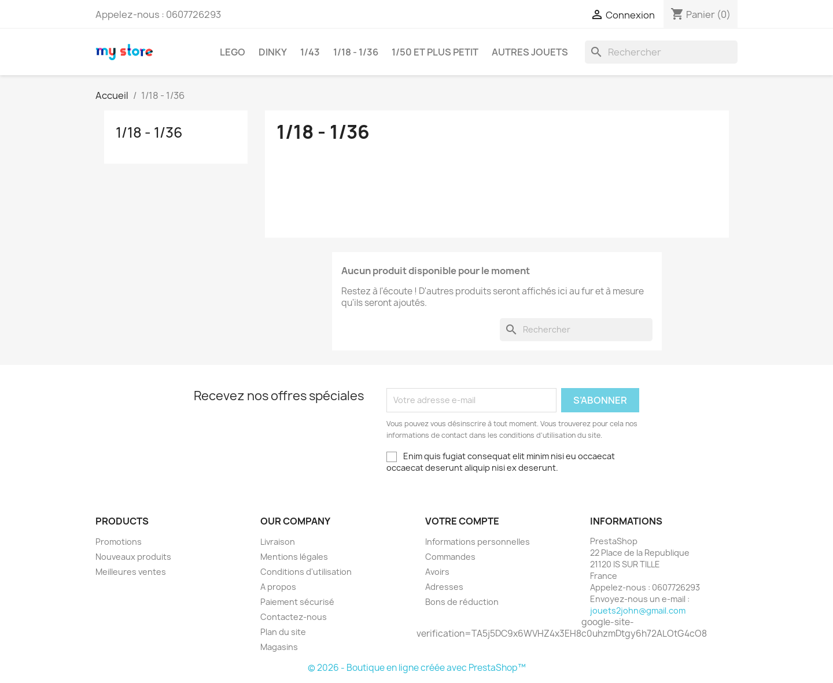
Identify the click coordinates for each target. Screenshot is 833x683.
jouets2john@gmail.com (637, 610)
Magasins (279, 646)
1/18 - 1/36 (355, 52)
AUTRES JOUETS (530, 52)
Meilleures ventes (130, 571)
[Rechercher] (661, 52)
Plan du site (283, 631)
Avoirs (437, 571)
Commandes (450, 556)
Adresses (444, 586)
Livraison (277, 541)
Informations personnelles (477, 541)
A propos (278, 586)
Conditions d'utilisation (306, 571)
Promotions (118, 541)
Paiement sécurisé (297, 601)
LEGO (232, 52)
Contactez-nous (293, 616)
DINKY (273, 52)
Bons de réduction (462, 601)
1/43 (310, 52)
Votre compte (462, 521)
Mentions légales (294, 556)
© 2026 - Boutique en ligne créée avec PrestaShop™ (417, 668)
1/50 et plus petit (435, 52)
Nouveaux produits (133, 556)
